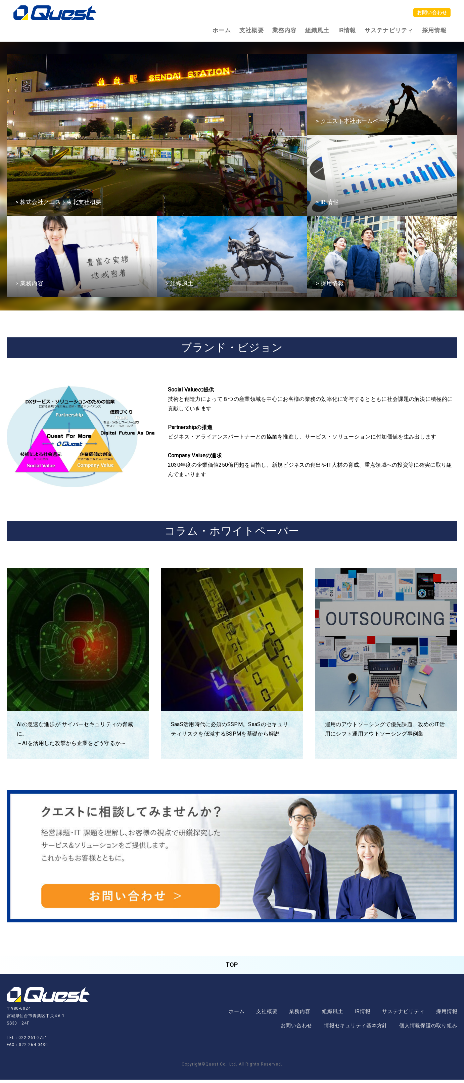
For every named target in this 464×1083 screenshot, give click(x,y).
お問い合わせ (429, 13)
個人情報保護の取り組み (428, 1029)
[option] (157, 135)
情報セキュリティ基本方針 (355, 1029)
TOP (232, 967)
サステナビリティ (389, 30)
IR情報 (347, 30)
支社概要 (251, 30)
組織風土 (317, 30)
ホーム (222, 30)
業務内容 (284, 30)
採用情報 (434, 30)
